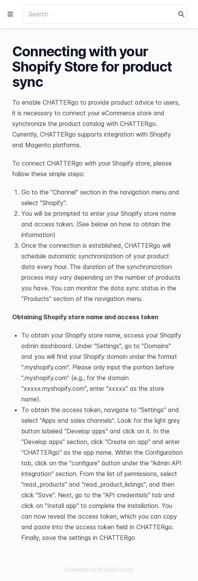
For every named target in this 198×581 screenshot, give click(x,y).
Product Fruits (115, 569)
